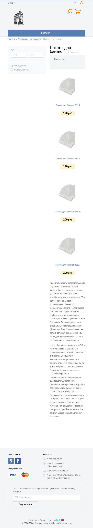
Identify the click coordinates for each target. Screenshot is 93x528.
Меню (10, 3)
